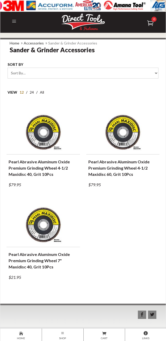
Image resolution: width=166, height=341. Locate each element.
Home (14, 43)
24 (32, 92)
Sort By (15, 64)
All (42, 92)
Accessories (34, 43)
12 (22, 92)
